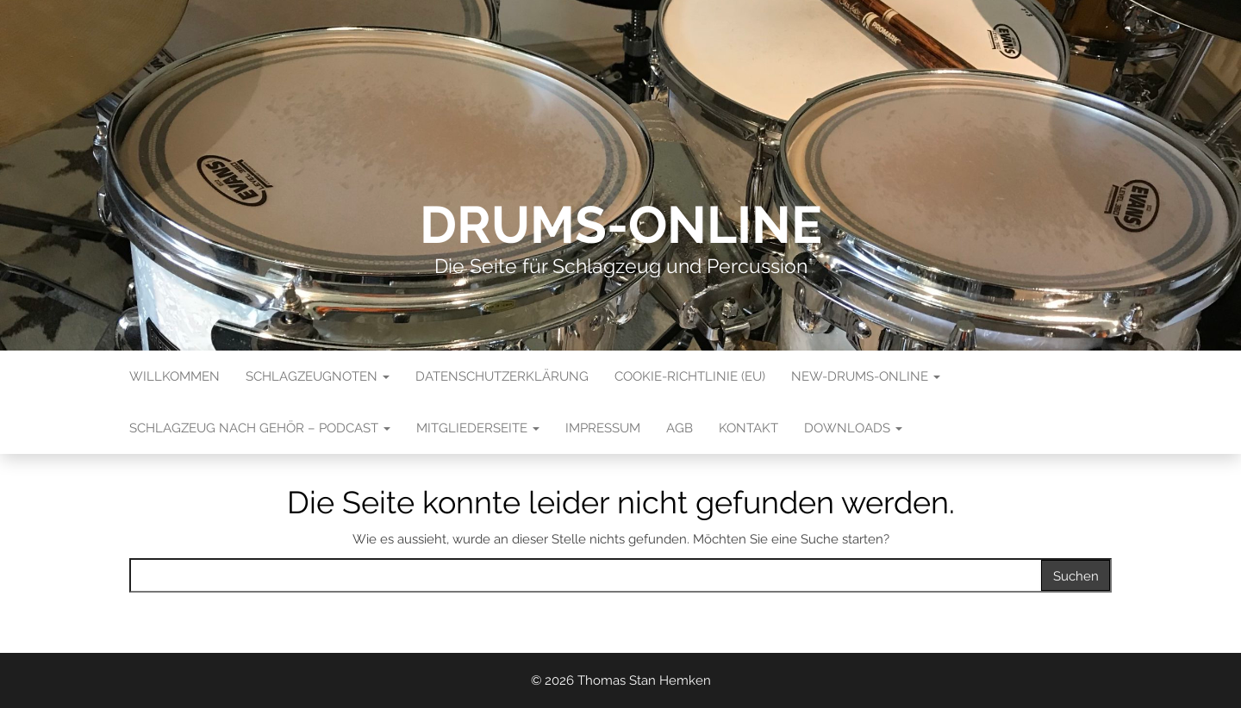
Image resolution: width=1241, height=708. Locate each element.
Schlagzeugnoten (318, 376)
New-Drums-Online (865, 376)
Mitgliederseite (477, 428)
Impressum (602, 428)
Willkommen (174, 376)
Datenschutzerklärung (502, 376)
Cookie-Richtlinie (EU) (689, 376)
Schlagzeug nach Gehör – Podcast (259, 428)
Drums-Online (621, 225)
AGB (679, 428)
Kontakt (748, 428)
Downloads (853, 428)
